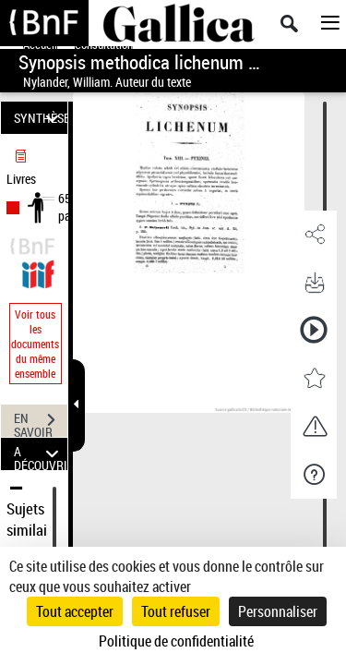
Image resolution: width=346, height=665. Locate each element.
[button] (314, 235)
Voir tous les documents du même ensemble (35, 344)
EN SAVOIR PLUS (40, 422)
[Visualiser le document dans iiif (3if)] (37, 272)
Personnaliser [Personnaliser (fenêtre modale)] (277, 611)
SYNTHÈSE (40, 118)
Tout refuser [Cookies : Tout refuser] (175, 611)
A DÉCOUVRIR (40, 454)
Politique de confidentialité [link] (176, 641)
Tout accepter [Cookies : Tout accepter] (74, 611)
